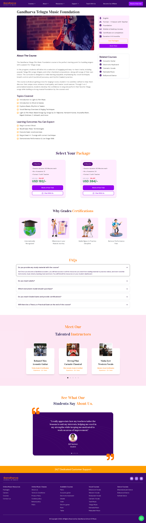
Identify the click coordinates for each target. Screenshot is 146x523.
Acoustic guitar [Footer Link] (65, 493)
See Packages (113, 41)
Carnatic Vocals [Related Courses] (107, 68)
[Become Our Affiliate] (110, 4)
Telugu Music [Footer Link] (93, 505)
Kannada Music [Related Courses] (107, 72)
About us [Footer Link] (35, 490)
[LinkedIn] (141, 478)
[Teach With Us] (91, 4)
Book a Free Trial (48, 188)
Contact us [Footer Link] (7, 499)
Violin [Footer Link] (62, 502)
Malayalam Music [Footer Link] (94, 511)
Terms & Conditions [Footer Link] (38, 493)
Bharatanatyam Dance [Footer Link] (125, 490)
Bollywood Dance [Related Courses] (107, 75)
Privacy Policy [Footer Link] (36, 496)
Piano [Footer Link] (62, 490)
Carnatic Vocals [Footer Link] (94, 499)
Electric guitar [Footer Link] (65, 505)
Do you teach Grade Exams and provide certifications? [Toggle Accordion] (73, 297)
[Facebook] (131, 478)
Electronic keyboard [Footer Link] (67, 496)
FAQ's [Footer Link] (33, 505)
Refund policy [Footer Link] (36, 502)
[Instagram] (136, 478)
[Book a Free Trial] (113, 46)
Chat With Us (47, 193)
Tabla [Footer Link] (62, 511)
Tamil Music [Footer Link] (93, 502)
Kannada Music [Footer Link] (94, 508)
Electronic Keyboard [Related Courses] (109, 64)
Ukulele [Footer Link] (62, 499)
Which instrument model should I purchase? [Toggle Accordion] (73, 289)
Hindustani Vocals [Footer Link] (95, 496)
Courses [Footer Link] (6, 496)
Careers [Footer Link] (5, 493)
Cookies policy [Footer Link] (37, 499)
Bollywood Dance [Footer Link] (123, 493)
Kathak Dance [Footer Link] (122, 496)
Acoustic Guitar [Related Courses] (107, 61)
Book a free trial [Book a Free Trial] (135, 4)
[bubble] (67, 377)
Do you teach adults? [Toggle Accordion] (73, 281)
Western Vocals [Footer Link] (94, 493)
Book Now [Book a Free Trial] (113, 46)
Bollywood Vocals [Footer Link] (95, 490)
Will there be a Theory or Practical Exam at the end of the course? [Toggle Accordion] (73, 304)
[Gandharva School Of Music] (9, 3)
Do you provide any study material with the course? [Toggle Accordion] (73, 267)
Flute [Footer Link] (62, 508)
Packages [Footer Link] (6, 490)
